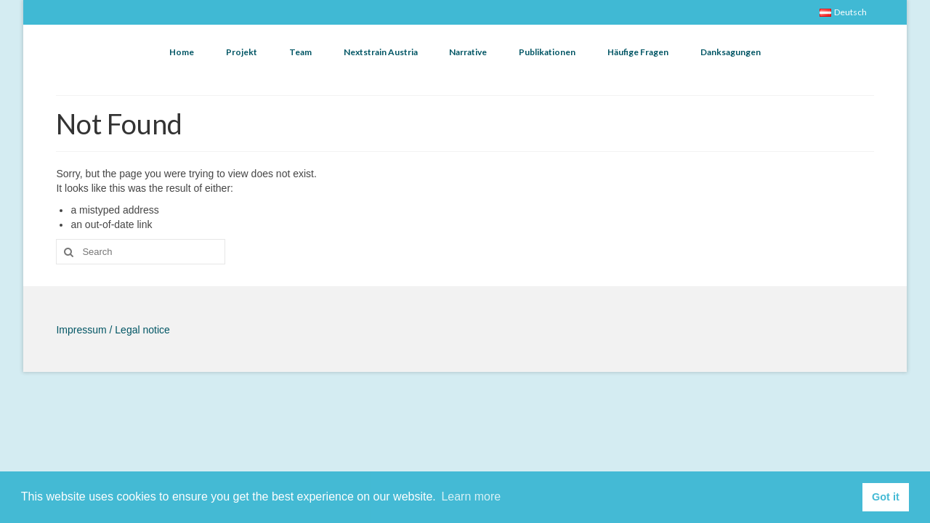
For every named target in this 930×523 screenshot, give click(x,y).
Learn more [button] (471, 496)
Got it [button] (885, 497)
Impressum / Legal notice (112, 330)
